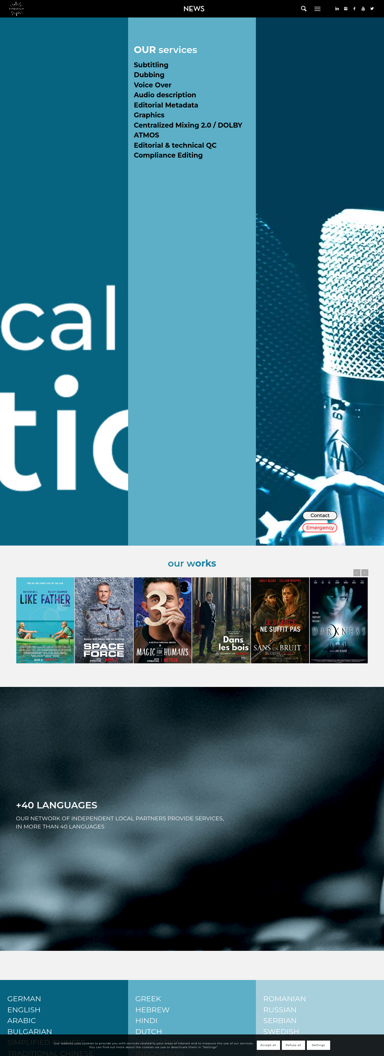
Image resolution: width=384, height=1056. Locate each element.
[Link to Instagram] (345, 8)
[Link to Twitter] (372, 8)
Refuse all (293, 1045)
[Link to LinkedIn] (337, 8)
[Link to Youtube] (363, 8)
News (184, 4)
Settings (318, 1045)
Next (364, 572)
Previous (356, 572)
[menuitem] (193, 9)
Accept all (268, 1045)
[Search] (303, 8)
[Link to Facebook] (354, 8)
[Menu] (317, 8)
